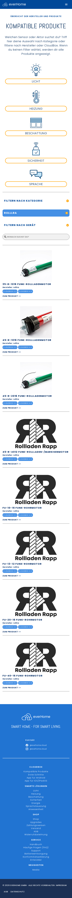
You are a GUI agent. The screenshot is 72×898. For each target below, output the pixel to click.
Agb (6, 891)
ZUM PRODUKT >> (12, 296)
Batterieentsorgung (36, 853)
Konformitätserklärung (36, 856)
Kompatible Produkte (36, 771)
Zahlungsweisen (36, 825)
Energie (36, 803)
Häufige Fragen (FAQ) (36, 847)
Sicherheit (36, 799)
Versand (36, 828)
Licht (36, 790)
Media (36, 869)
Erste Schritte (36, 774)
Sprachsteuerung (36, 806)
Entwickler (36, 859)
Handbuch (36, 844)
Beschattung (36, 796)
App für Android (36, 777)
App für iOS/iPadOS (36, 780)
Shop (36, 819)
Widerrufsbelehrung (36, 834)
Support (36, 850)
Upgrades (36, 822)
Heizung (36, 793)
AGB (36, 831)
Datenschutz (18, 891)
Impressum (61, 885)
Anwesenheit (36, 809)
